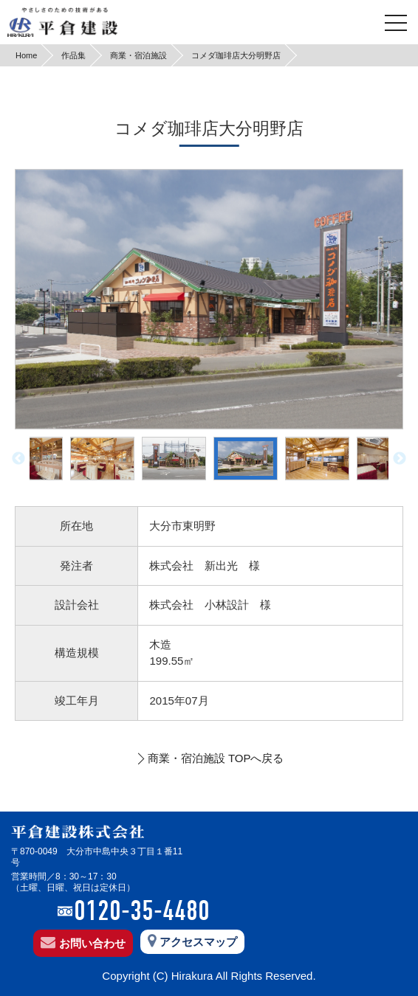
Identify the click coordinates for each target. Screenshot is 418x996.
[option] (209, 299)
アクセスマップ (192, 942)
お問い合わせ (83, 943)
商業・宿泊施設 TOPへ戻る (216, 758)
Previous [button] (18, 459)
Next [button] (399, 459)
